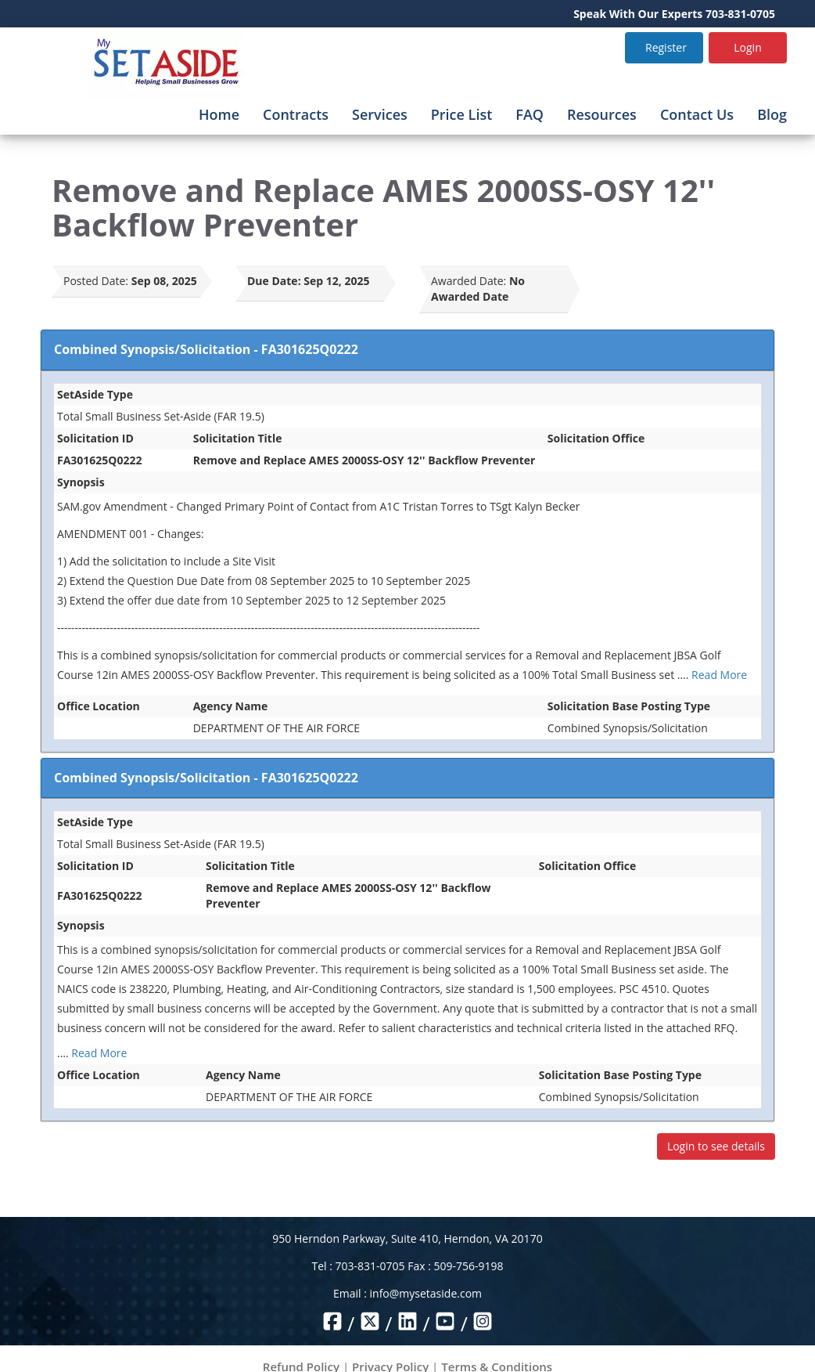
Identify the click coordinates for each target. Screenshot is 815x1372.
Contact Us (697, 114)
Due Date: (274, 280)
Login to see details (716, 1146)
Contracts (296, 114)
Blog (772, 114)
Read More (719, 674)
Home (219, 114)
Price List (462, 114)
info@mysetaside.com (426, 1293)
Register (666, 47)
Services (380, 114)
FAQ (529, 114)
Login (747, 47)
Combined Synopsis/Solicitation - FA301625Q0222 (206, 349)
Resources (602, 114)
